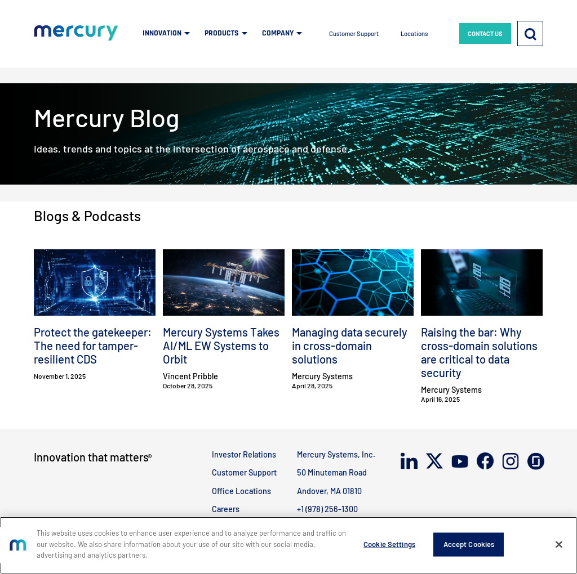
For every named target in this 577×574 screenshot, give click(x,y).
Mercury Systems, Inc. (336, 454)
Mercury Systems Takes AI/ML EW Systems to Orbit (221, 345)
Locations (414, 33)
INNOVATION (162, 33)
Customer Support (354, 33)
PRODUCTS (222, 33)
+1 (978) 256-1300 (327, 509)
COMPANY (278, 33)
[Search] (530, 33)
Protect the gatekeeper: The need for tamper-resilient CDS (93, 345)
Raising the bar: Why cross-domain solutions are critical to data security (479, 352)
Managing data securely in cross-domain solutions (349, 345)
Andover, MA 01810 (329, 491)
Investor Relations (244, 454)
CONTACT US (485, 33)
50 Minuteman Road (332, 472)
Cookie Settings (389, 544)
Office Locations (241, 491)
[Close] (559, 544)
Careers (225, 509)
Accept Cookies (469, 544)
